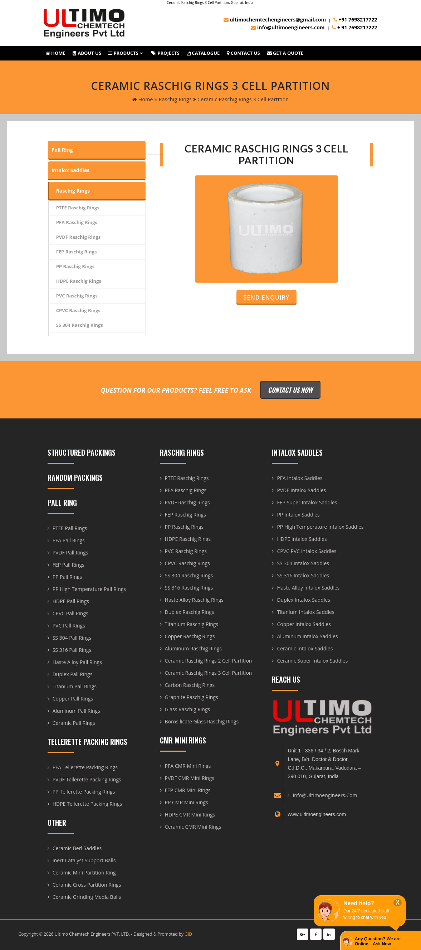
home (142, 99)
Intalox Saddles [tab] (70, 170)
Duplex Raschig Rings (189, 612)
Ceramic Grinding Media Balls (87, 896)
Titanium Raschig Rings (192, 624)
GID (188, 934)
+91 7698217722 (355, 19)
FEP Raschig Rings (76, 251)
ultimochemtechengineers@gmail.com (275, 19)
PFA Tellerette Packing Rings (85, 767)
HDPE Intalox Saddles (302, 538)
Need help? (358, 903)
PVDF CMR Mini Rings (189, 778)
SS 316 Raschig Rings (189, 587)
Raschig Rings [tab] (73, 190)
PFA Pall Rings (69, 540)
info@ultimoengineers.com (287, 27)
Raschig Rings (173, 99)
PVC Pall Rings (69, 625)
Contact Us (243, 53)
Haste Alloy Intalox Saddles (308, 587)
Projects (165, 53)
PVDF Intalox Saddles (301, 490)
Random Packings (75, 477)
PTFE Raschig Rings (77, 207)
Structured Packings (82, 452)
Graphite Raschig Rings (191, 697)
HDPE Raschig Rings (78, 281)
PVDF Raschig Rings (78, 237)
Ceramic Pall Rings (74, 722)
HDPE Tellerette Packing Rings (87, 803)
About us (87, 53)
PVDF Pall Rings (70, 552)
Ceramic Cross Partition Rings (87, 884)
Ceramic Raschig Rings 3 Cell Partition (208, 672)
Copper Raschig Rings (190, 636)
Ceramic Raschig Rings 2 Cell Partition (208, 660)
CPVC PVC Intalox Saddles (306, 551)
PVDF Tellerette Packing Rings (87, 779)
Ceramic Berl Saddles (77, 848)
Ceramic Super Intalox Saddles (312, 660)
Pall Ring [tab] (62, 149)
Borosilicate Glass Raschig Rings (202, 721)
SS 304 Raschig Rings (79, 325)
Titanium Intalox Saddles (305, 612)
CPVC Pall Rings (70, 613)
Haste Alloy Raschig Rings (194, 599)
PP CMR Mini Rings (186, 802)
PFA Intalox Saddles (299, 478)
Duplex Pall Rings (73, 674)
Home (55, 53)
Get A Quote (285, 53)
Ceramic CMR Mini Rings (193, 826)
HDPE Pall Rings (71, 601)
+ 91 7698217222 (354, 27)
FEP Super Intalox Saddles (307, 502)
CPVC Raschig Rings (78, 310)
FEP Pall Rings (68, 564)
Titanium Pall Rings (75, 686)
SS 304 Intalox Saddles (303, 563)
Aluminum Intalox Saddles (307, 636)
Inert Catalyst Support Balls (84, 860)
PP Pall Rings (67, 576)
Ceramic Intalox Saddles (305, 648)
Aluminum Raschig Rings (193, 648)
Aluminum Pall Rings (76, 710)
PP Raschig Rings (75, 266)
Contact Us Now (290, 389)
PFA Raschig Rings (76, 222)
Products (123, 53)
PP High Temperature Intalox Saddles (320, 526)
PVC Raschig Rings (77, 295)
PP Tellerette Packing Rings (84, 791)
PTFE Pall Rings (70, 528)
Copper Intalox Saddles (304, 624)
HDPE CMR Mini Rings (190, 814)
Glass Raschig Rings (187, 709)
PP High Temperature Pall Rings (89, 589)
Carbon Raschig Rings (190, 685)
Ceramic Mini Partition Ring (84, 872)
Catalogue (203, 53)
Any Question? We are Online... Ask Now (378, 941)
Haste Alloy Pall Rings (77, 662)
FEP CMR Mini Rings (188, 790)
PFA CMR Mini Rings (188, 765)
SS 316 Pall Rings (72, 649)
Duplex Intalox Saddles (303, 599)
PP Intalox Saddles (298, 514)
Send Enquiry (267, 297)
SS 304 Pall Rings (72, 637)
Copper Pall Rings (73, 698)
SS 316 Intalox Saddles (303, 575)
